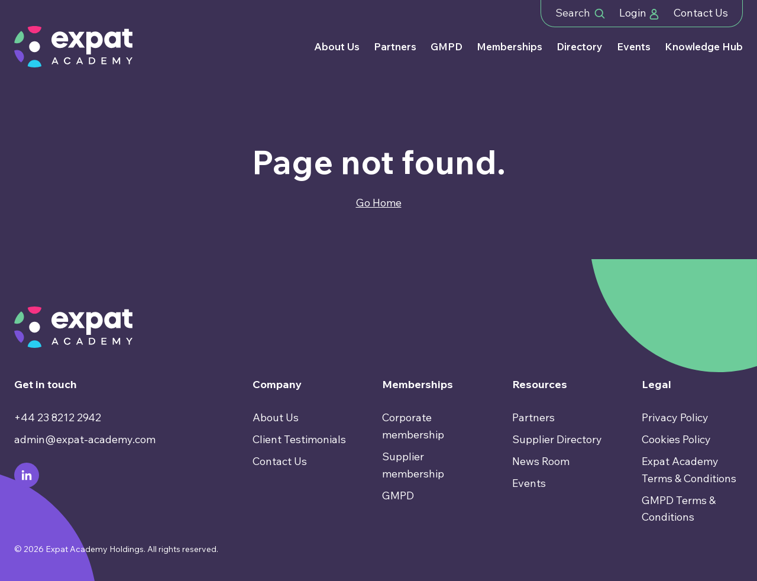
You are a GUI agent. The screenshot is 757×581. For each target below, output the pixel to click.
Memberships (509, 46)
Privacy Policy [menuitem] (675, 417)
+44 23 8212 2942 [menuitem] (57, 417)
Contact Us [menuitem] (280, 461)
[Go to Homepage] (73, 46)
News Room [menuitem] (541, 461)
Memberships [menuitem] (417, 384)
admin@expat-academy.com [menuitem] (85, 439)
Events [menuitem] (529, 483)
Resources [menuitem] (539, 384)
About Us (337, 46)
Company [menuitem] (277, 384)
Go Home (379, 202)
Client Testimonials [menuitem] (299, 439)
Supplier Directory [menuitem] (557, 439)
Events (634, 46)
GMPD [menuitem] (398, 495)
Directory (580, 46)
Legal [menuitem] (656, 384)
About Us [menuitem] (276, 417)
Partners (395, 46)
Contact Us (701, 13)
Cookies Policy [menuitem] (676, 439)
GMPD (446, 46)
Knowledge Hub (704, 46)
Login (639, 13)
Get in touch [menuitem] (45, 384)
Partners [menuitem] (533, 417)
